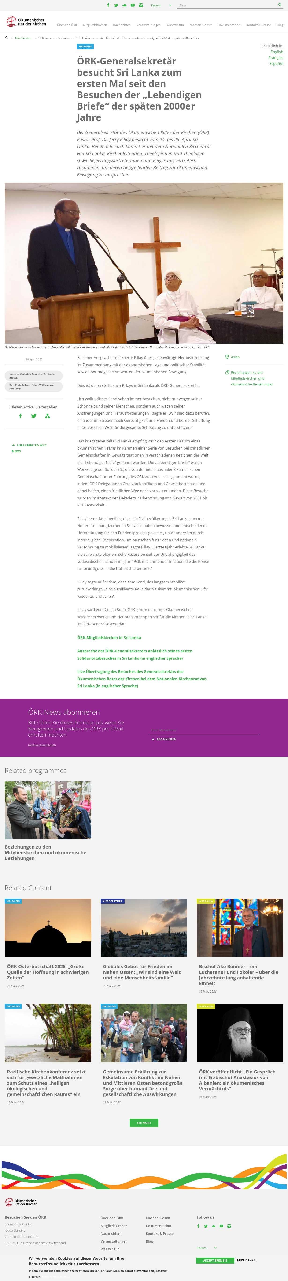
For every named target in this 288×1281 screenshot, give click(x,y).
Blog (280, 25)
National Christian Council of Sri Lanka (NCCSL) (32, 375)
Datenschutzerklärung (42, 745)
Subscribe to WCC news (29, 448)
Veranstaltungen (149, 25)
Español (276, 63)
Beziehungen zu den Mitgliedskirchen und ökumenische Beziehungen (252, 378)
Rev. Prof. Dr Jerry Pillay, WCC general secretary (31, 386)
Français (276, 57)
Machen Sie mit (201, 25)
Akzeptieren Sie (215, 1260)
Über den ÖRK (67, 25)
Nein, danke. (246, 1260)
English (277, 51)
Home (6, 37)
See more (144, 1123)
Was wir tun (175, 25)
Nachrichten (122, 25)
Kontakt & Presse (258, 25)
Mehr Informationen (56, 1276)
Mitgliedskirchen (95, 25)
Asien (235, 357)
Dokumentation (229, 25)
